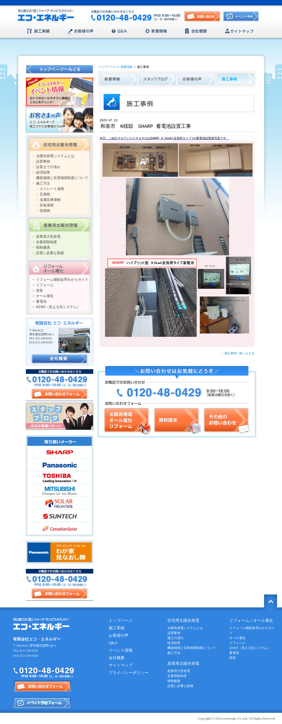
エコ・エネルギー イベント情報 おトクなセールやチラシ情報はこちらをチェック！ (59, 92)
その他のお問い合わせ (226, 421)
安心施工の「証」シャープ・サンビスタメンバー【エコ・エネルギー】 (46, 16)
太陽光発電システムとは (55, 156)
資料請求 (177, 421)
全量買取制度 (46, 242)
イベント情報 (121, 650)
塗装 (39, 290)
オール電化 (44, 296)
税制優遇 (43, 247)
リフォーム (44, 285)
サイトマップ (240, 31)
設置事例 (43, 161)
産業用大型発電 (48, 236)
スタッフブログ (59, 416)
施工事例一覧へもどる (239, 353)
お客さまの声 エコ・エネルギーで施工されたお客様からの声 (59, 120)
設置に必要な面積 (50, 253)
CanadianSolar (59, 528)
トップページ (107, 67)
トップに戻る (270, 600)
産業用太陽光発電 (59, 224)
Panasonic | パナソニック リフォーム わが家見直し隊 (59, 552)
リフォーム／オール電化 (251, 620)
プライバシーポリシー (128, 673)
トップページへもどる (60, 69)
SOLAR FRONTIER (59, 503)
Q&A (119, 31)
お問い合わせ (202, 16)
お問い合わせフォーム (59, 394)
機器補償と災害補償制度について (62, 178)
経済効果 (43, 172)
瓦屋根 (45, 194)
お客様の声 (80, 31)
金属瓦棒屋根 (50, 200)
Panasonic (59, 465)
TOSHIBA (59, 477)
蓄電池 (41, 301)
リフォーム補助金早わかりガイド (62, 279)
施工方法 (43, 183)
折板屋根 (47, 205)
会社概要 (196, 31)
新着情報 (156, 31)
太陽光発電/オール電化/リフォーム (127, 421)
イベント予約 (242, 17)
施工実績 (38, 31)
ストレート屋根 (52, 189)
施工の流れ (175, 638)
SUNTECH (59, 515)
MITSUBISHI (59, 490)
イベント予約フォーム (42, 703)
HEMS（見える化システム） (58, 307)
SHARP (59, 452)
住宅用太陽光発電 (59, 144)
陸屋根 (45, 211)
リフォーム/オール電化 (59, 267)
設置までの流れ (48, 167)
